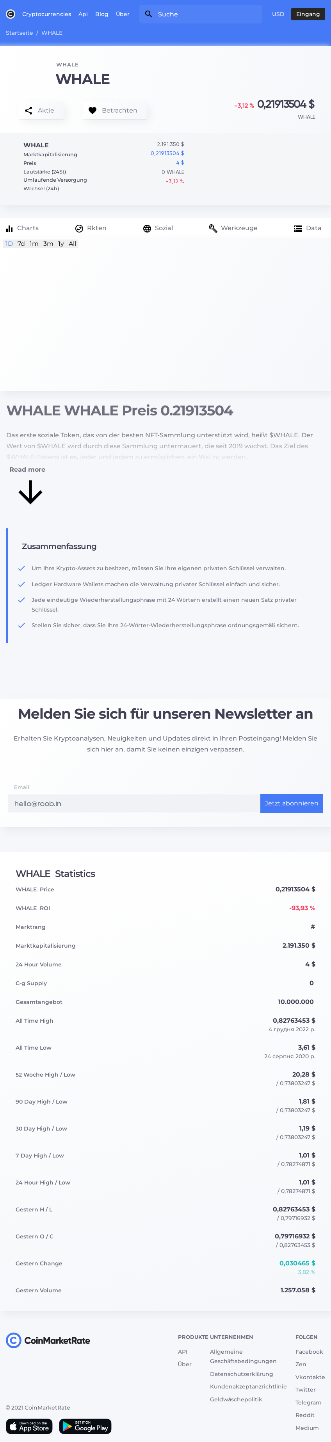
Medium (307, 1427)
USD (278, 14)
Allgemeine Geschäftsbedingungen (243, 1356)
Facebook (309, 1351)
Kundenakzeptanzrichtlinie (248, 1386)
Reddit (305, 1415)
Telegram (308, 1402)
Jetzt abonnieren (292, 803)
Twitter (305, 1389)
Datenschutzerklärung (242, 1374)
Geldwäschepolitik (236, 1399)
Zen (300, 1364)
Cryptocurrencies (46, 14)
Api (83, 14)
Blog (102, 14)
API (182, 1351)
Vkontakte (310, 1377)
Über (123, 14)
